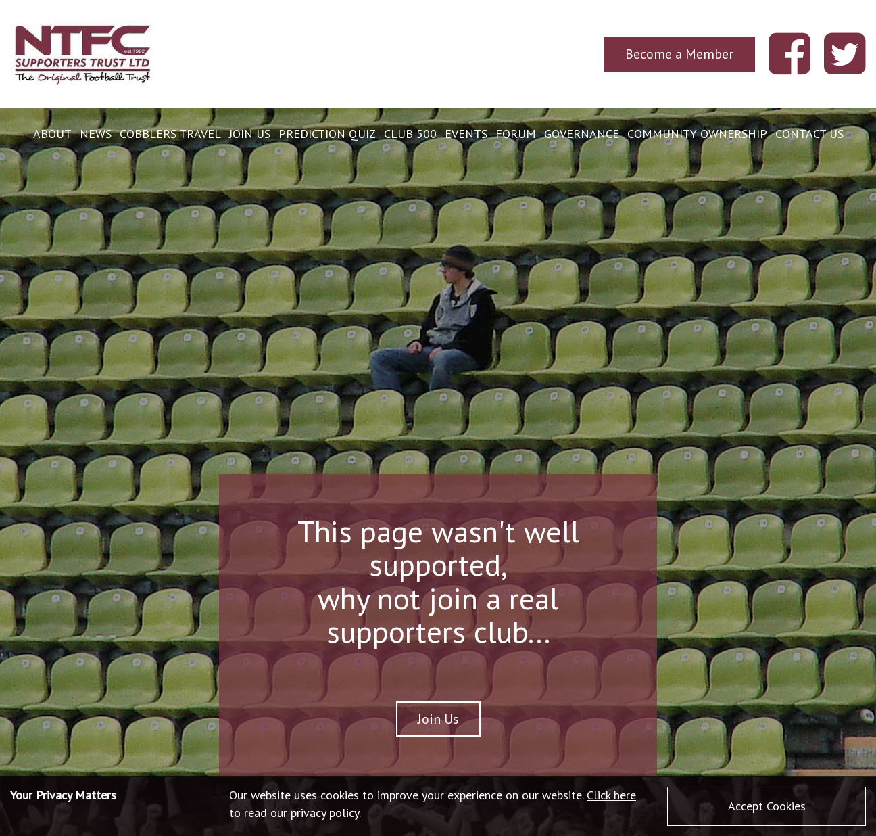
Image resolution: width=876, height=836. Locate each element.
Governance (581, 133)
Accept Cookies (767, 806)
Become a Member (679, 53)
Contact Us (809, 133)
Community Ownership (697, 133)
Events (466, 133)
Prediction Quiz (327, 133)
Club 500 (410, 133)
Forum (515, 133)
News (96, 133)
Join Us (249, 133)
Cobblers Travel (170, 133)
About (52, 133)
